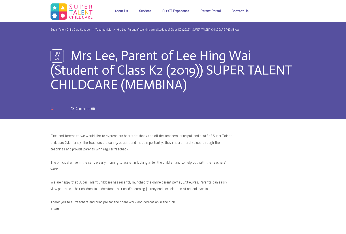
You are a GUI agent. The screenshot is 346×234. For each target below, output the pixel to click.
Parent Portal (210, 10)
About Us (121, 10)
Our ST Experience (175, 10)
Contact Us (240, 10)
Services (145, 10)
